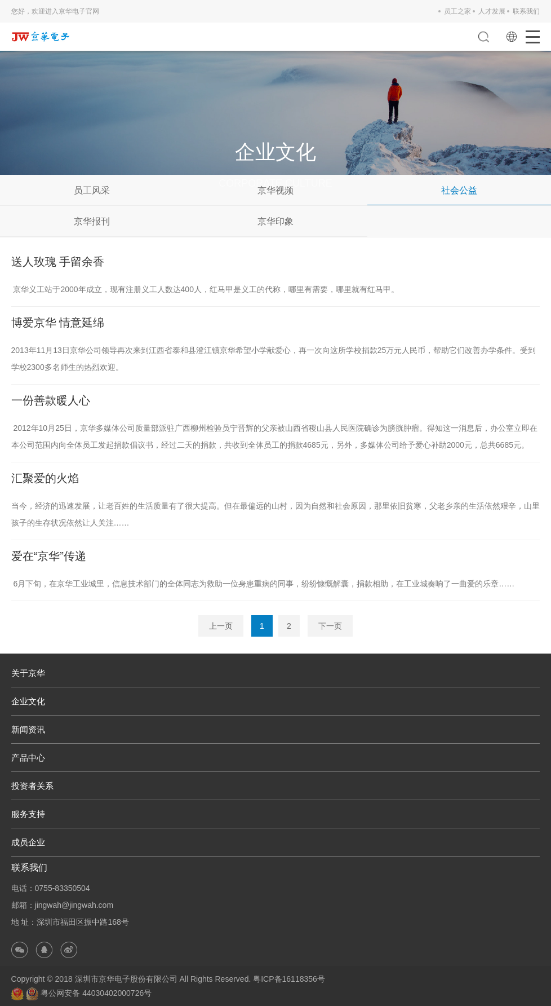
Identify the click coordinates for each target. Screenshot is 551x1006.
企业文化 (28, 701)
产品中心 (28, 757)
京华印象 (275, 221)
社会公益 (459, 190)
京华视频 (275, 190)
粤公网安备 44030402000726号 (89, 993)
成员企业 (28, 842)
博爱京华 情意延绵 (58, 322)
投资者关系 (32, 786)
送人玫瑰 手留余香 (58, 261)
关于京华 (28, 673)
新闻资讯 (28, 729)
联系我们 (526, 11)
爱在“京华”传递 (48, 556)
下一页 (330, 625)
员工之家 (457, 11)
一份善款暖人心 (50, 400)
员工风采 (92, 190)
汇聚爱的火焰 (45, 478)
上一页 (221, 625)
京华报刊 (92, 221)
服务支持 (28, 814)
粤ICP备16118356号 (289, 978)
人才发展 (491, 11)
